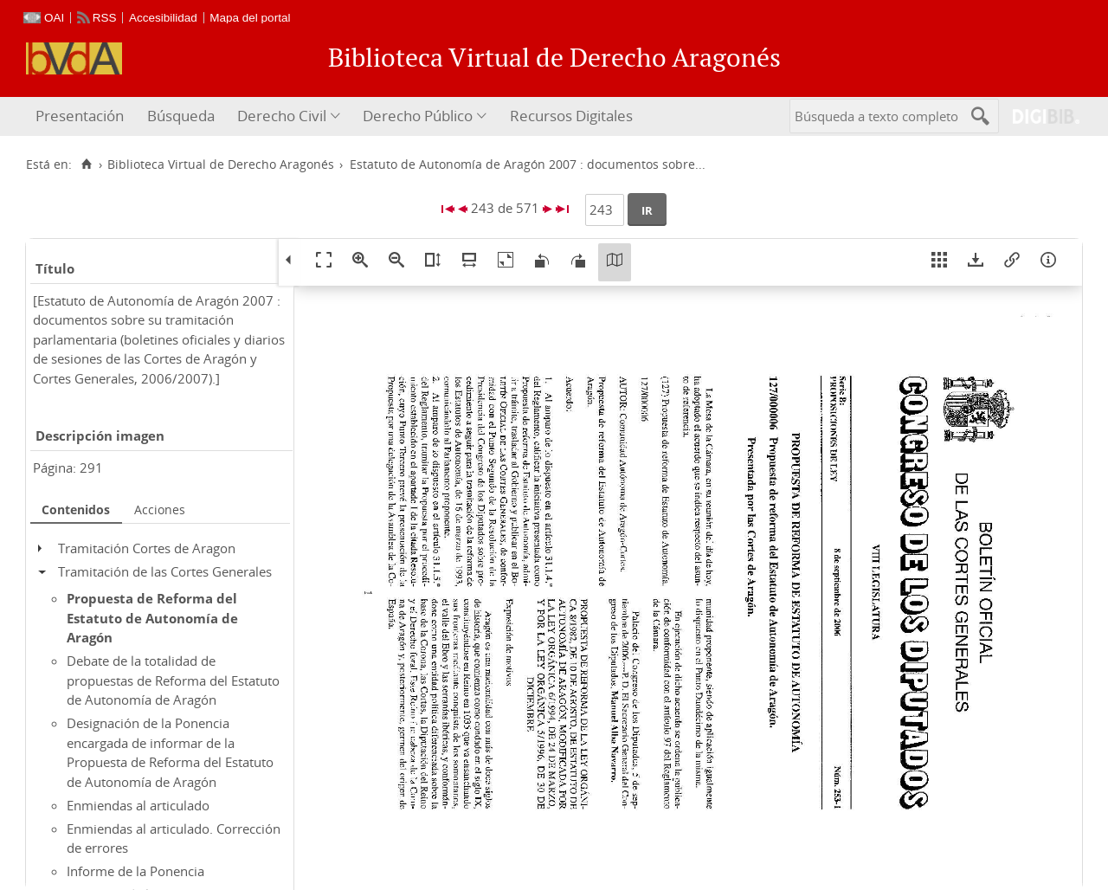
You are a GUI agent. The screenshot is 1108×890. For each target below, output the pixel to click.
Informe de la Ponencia (135, 871)
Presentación (79, 116)
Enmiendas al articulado (138, 805)
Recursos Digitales (571, 116)
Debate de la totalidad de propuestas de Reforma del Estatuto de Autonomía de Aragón (173, 680)
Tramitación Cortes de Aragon (146, 548)
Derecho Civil (281, 116)
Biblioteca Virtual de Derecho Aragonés (220, 164)
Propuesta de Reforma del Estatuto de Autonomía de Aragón (152, 618)
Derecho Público (418, 116)
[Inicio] (86, 164)
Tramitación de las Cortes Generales (165, 571)
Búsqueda (181, 116)
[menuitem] (82, 116)
